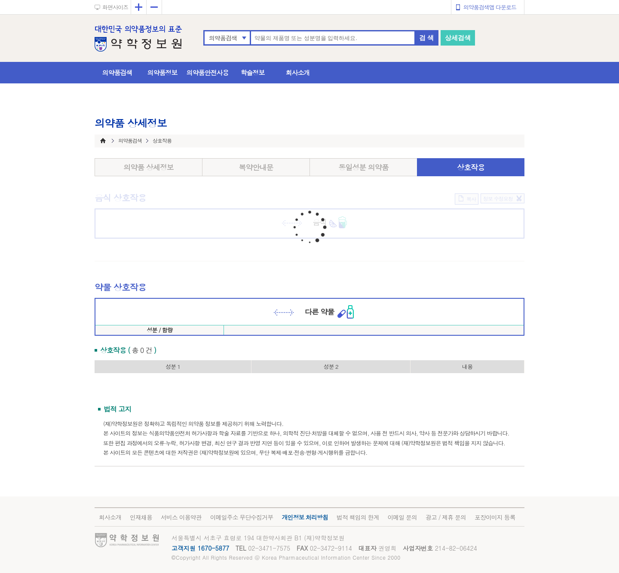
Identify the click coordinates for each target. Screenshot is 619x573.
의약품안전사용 (208, 72)
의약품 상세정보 (148, 167)
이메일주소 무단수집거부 (241, 517)
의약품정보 (162, 72)
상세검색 (458, 37)
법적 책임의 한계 (358, 517)
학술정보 (253, 72)
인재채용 (141, 517)
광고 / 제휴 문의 (446, 517)
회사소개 (298, 72)
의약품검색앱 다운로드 (489, 7)
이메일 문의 (402, 517)
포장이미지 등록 (495, 517)
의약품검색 (223, 38)
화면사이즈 (115, 7)
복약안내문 (256, 167)
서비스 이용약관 (181, 517)
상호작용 (470, 167)
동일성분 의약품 (363, 167)
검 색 (426, 37)
